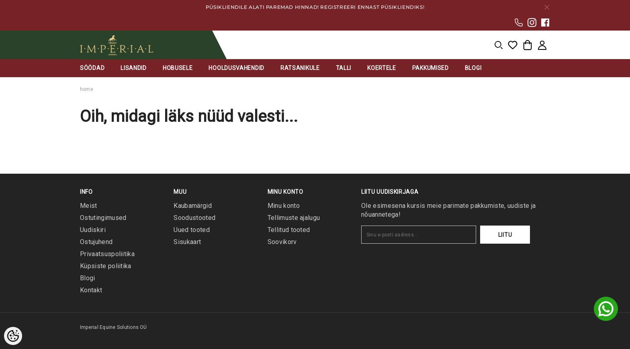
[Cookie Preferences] (13, 336)
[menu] (498, 45)
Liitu (505, 235)
